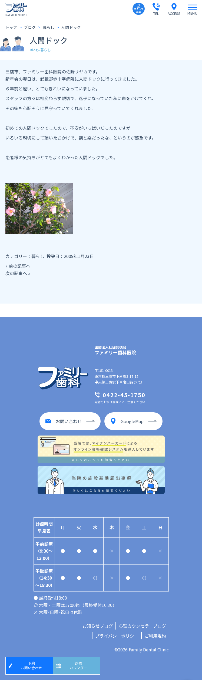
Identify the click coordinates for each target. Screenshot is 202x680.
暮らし (37, 256)
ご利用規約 (155, 636)
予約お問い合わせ (31, 665)
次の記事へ (16, 273)
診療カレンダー (78, 665)
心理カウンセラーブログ (142, 626)
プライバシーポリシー (116, 636)
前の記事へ (19, 266)
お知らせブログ (97, 626)
